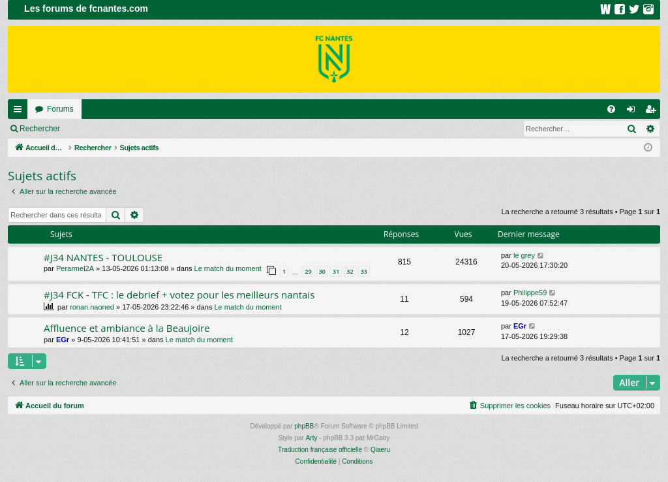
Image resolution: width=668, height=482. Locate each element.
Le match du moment (228, 268)
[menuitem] (611, 109)
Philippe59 (530, 293)
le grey (524, 255)
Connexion (97, 128)
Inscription (154, 128)
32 (349, 271)
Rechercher (40, 128)
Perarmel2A (75, 268)
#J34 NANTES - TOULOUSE (103, 257)
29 (308, 271)
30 (322, 271)
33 (364, 271)
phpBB (304, 426)
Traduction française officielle (320, 449)
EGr (62, 340)
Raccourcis (20, 111)
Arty (312, 438)
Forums (60, 109)
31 (336, 271)
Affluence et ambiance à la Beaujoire (127, 327)
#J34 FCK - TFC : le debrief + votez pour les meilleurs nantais (179, 294)
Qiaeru (380, 449)
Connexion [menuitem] (634, 111)
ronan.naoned (92, 307)
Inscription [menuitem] (653, 111)
